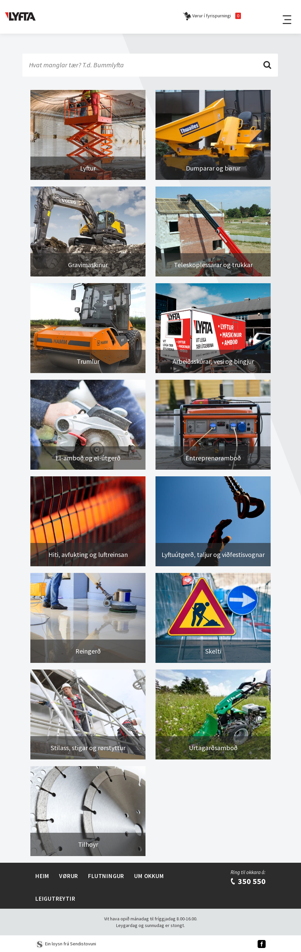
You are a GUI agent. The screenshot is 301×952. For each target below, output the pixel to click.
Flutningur (106, 876)
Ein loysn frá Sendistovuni (65, 944)
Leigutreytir (55, 898)
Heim (42, 876)
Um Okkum (149, 876)
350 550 (248, 881)
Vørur (68, 876)
